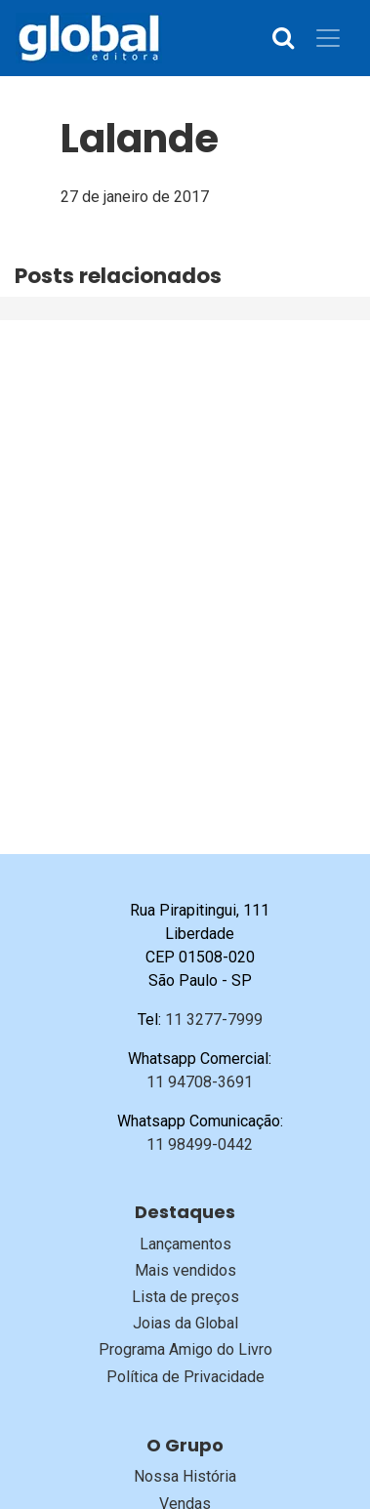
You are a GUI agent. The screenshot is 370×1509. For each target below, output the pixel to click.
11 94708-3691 (199, 1082)
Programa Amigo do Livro (185, 1349)
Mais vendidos (185, 1270)
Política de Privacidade (185, 1376)
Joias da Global (185, 1323)
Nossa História (185, 1476)
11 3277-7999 (214, 1019)
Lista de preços (185, 1296)
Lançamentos (185, 1244)
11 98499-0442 (199, 1144)
